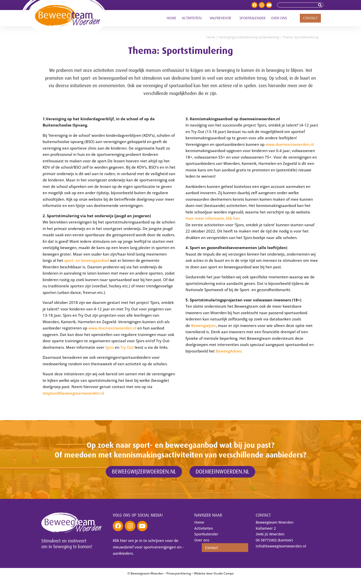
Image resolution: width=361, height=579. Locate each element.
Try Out (127, 347)
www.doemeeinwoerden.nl (112, 327)
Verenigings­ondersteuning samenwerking (248, 37)
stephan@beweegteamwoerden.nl (74, 393)
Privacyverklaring (178, 573)
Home (171, 18)
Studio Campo (224, 573)
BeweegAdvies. (229, 351)
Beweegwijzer (203, 325)
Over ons (280, 18)
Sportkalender (252, 18)
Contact (310, 18)
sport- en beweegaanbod (86, 260)
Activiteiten (193, 18)
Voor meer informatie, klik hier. (214, 218)
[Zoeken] (320, 5)
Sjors (109, 347)
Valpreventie (222, 18)
